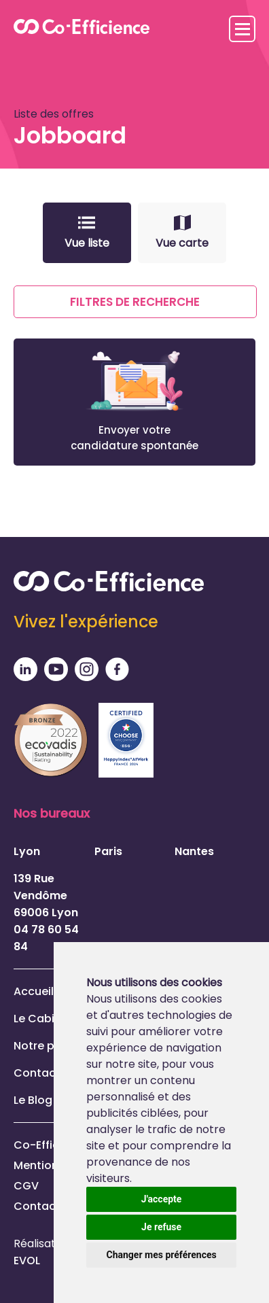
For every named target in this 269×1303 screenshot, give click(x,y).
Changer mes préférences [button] (162, 1254)
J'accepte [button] (161, 1199)
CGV (26, 1186)
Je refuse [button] (161, 1226)
